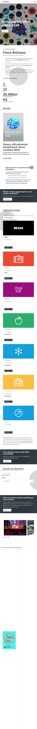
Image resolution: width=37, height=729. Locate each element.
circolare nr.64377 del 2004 (26, 441)
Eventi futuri (6, 475)
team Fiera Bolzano (9, 71)
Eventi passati (6, 473)
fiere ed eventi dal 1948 (22, 58)
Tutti (4, 478)
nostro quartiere (10, 65)
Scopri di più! (7, 158)
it (31, 2)
